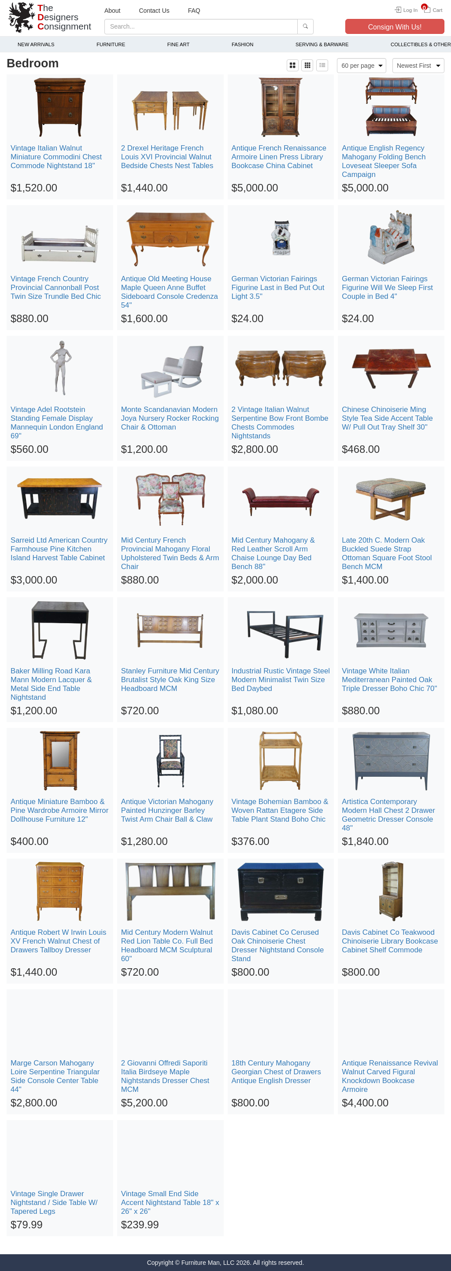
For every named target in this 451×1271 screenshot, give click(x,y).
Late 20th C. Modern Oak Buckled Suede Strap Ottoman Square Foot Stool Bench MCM (387, 553)
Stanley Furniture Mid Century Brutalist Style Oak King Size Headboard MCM (170, 680)
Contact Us (154, 10)
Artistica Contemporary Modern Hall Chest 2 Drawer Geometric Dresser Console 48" (388, 814)
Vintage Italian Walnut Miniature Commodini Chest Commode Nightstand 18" (56, 157)
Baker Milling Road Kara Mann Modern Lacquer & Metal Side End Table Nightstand (51, 684)
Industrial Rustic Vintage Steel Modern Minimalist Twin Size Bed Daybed (281, 680)
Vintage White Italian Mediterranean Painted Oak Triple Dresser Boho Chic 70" (389, 680)
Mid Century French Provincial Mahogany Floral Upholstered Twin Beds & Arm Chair (170, 553)
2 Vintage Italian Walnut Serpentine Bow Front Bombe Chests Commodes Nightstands (280, 422)
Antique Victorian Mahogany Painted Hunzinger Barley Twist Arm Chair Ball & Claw (167, 810)
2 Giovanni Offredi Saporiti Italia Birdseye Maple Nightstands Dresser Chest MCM (165, 1076)
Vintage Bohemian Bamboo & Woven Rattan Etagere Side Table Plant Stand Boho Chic (280, 810)
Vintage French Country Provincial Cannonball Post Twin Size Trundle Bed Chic (56, 288)
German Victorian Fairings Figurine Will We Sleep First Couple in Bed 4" (387, 288)
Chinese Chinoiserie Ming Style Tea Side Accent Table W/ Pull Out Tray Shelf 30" (387, 418)
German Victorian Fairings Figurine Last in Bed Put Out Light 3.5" (278, 288)
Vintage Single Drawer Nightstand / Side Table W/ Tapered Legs (54, 1203)
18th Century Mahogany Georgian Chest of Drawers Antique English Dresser (276, 1072)
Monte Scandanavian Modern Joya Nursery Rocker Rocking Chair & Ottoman (170, 418)
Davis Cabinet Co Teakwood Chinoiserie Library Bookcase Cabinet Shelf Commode (390, 941)
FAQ (194, 10)
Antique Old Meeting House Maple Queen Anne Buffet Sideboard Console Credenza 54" (169, 292)
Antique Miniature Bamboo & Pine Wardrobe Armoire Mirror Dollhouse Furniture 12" (59, 810)
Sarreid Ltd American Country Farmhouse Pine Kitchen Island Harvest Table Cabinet (59, 549)
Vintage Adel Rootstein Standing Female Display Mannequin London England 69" (57, 422)
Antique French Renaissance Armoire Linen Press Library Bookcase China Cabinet (279, 157)
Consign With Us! (395, 27)
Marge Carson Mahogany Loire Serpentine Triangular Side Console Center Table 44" (55, 1076)
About (112, 10)
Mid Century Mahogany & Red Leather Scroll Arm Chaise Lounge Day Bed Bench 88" (273, 553)
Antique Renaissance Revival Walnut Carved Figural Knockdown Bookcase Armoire (390, 1076)
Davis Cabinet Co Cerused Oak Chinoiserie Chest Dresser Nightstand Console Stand (278, 945)
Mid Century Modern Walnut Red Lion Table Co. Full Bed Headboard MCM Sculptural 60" (167, 945)
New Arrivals (36, 44)
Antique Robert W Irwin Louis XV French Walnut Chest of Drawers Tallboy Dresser (58, 941)
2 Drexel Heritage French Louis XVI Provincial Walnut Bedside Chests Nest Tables (167, 157)
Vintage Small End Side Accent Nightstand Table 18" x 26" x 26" (170, 1203)
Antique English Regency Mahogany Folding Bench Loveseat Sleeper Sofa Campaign (383, 161)
